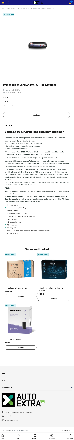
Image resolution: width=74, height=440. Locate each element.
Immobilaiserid (22, 8)
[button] (18, 436)
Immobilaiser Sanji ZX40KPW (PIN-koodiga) (42, 8)
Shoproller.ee (66, 430)
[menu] (3, 2)
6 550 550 (9, 416)
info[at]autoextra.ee (11, 420)
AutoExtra (8, 430)
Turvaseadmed (11, 8)
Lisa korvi (36, 115)
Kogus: (5, 101)
